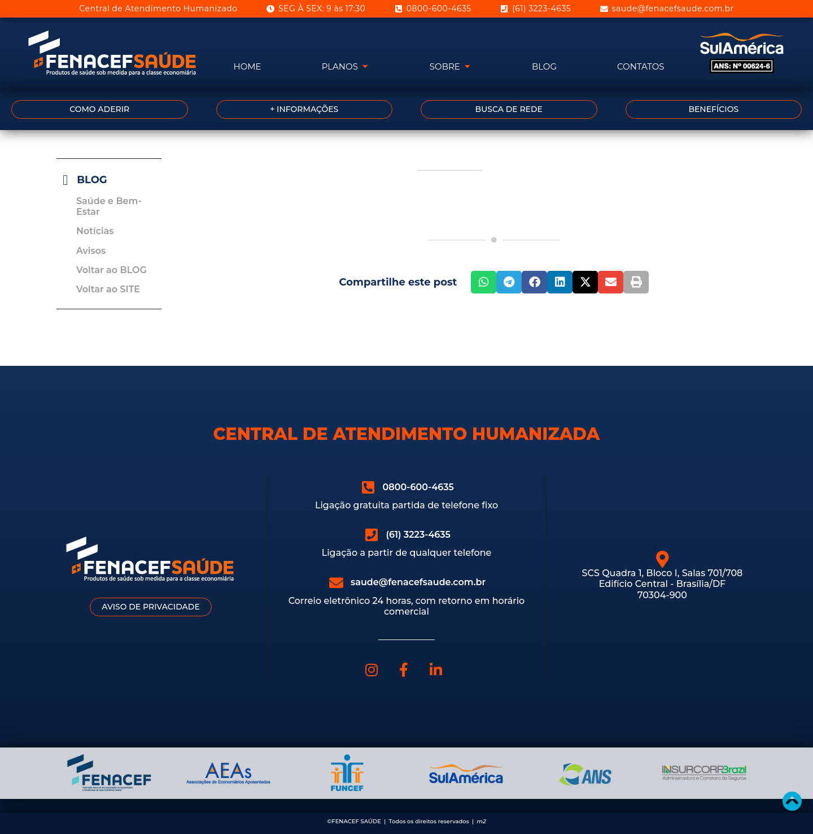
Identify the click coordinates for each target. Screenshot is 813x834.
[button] (483, 282)
